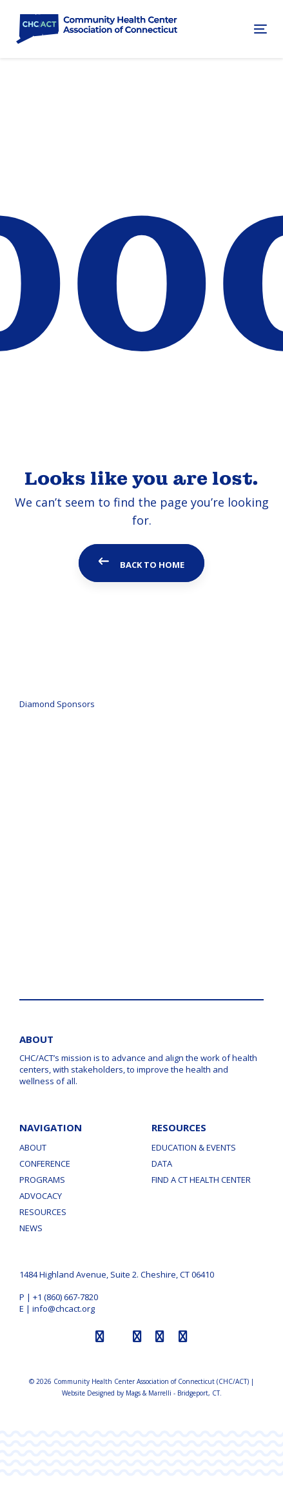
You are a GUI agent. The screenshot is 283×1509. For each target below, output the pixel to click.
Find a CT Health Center (201, 1179)
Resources (42, 1212)
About (32, 1147)
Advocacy (40, 1196)
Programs (42, 1179)
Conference (44, 1163)
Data (161, 1163)
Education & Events (193, 1147)
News (31, 1228)
